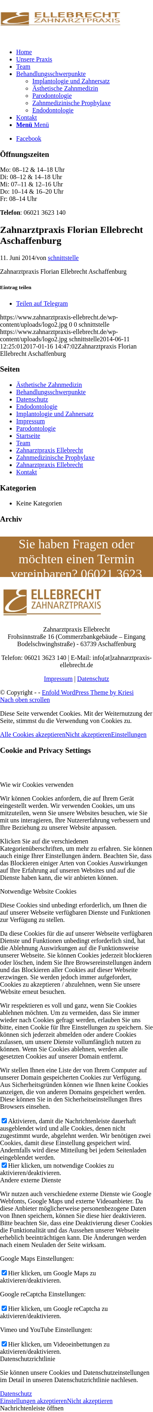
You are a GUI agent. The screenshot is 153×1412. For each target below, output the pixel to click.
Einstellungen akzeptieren (33, 1400)
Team (23, 443)
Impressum (30, 421)
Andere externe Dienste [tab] (30, 1180)
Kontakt (26, 472)
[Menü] (32, 124)
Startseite (28, 435)
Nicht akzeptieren (88, 734)
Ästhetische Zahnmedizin (49, 384)
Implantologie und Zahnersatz (55, 413)
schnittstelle (63, 257)
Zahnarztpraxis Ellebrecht (49, 450)
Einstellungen (129, 734)
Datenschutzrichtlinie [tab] (27, 1358)
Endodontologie (36, 406)
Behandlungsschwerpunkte (51, 392)
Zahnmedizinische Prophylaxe (55, 457)
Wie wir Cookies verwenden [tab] (36, 784)
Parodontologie (36, 428)
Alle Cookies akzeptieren (32, 734)
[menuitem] (84, 52)
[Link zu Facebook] (28, 138)
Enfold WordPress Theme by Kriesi (88, 692)
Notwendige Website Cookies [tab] (38, 891)
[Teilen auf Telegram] (42, 303)
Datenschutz (32, 399)
